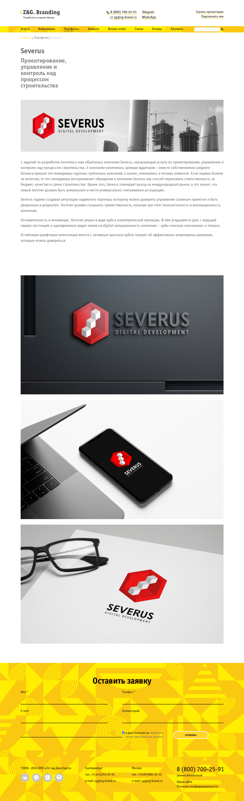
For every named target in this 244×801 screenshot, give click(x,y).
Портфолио (71, 29)
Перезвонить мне (212, 16)
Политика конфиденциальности (197, 786)
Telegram (148, 12)
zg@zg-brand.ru (123, 17)
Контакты (177, 29)
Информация (46, 29)
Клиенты (93, 29)
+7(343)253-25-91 (103, 774)
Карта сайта (184, 782)
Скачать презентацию (210, 12)
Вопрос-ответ (117, 29)
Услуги (25, 29)
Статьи (139, 29)
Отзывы (157, 29)
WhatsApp (149, 17)
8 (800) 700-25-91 (122, 12)
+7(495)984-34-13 (150, 774)
